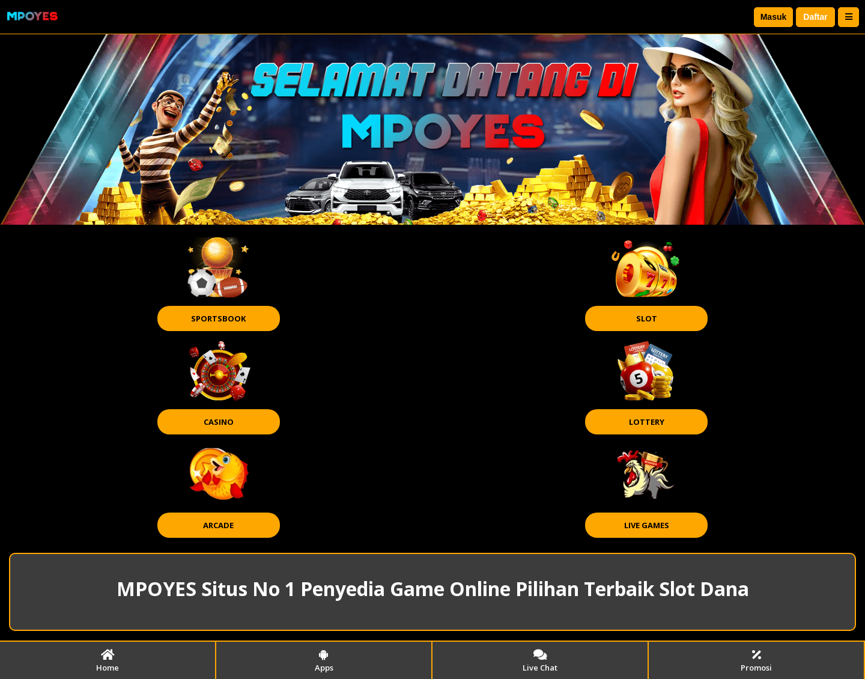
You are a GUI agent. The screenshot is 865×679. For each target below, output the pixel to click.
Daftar (815, 17)
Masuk (773, 17)
